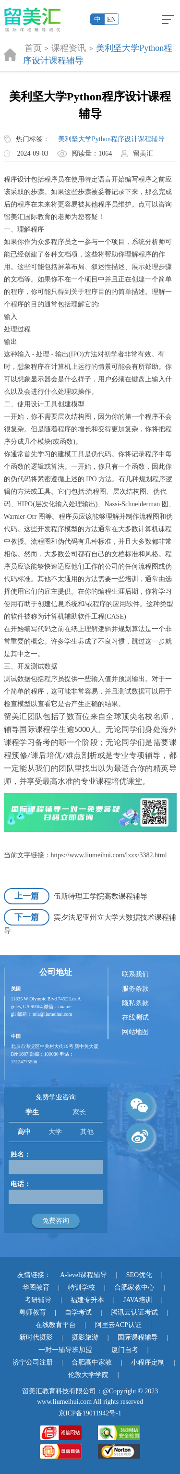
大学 (55, 1131)
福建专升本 (87, 1299)
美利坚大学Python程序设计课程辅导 (111, 139)
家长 (79, 1112)
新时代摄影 (36, 1337)
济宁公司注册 (32, 1362)
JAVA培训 (137, 1299)
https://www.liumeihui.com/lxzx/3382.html (109, 855)
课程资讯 (68, 48)
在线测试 (135, 1017)
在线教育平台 (56, 1324)
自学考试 (78, 1312)
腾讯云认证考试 (134, 1312)
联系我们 (135, 974)
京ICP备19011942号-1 (90, 1413)
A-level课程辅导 (83, 1275)
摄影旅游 (85, 1337)
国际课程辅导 (138, 1337)
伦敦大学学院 (88, 1374)
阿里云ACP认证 (118, 1324)
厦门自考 (124, 1349)
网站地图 (135, 1031)
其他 (87, 1131)
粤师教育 (32, 1312)
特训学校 (81, 1287)
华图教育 (36, 1287)
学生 (32, 1112)
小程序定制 (148, 1362)
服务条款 (135, 988)
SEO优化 (139, 1275)
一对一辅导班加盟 (65, 1349)
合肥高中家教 (92, 1362)
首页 (33, 48)
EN (111, 19)
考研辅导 (37, 1299)
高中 (24, 1131)
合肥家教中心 (134, 1287)
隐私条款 (135, 1003)
